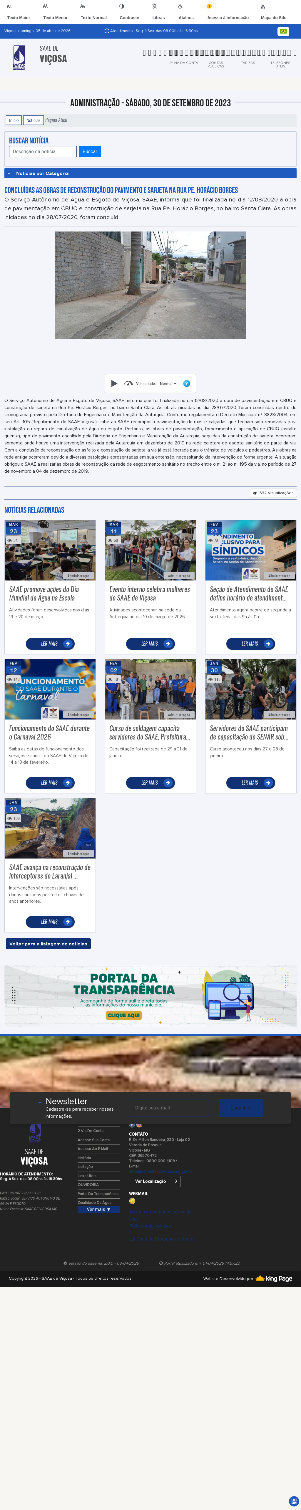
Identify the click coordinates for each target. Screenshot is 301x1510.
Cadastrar (240, 1108)
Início (14, 120)
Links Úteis (87, 1176)
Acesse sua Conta (94, 1140)
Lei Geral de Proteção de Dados (162, 1239)
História (84, 1158)
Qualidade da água (94, 1203)
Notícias (33, 120)
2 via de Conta (90, 1131)
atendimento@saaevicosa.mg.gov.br (160, 1172)
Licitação (85, 1167)
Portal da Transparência (98, 1194)
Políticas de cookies (150, 1226)
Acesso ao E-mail (93, 1149)
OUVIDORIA (88, 1185)
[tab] (160, 57)
